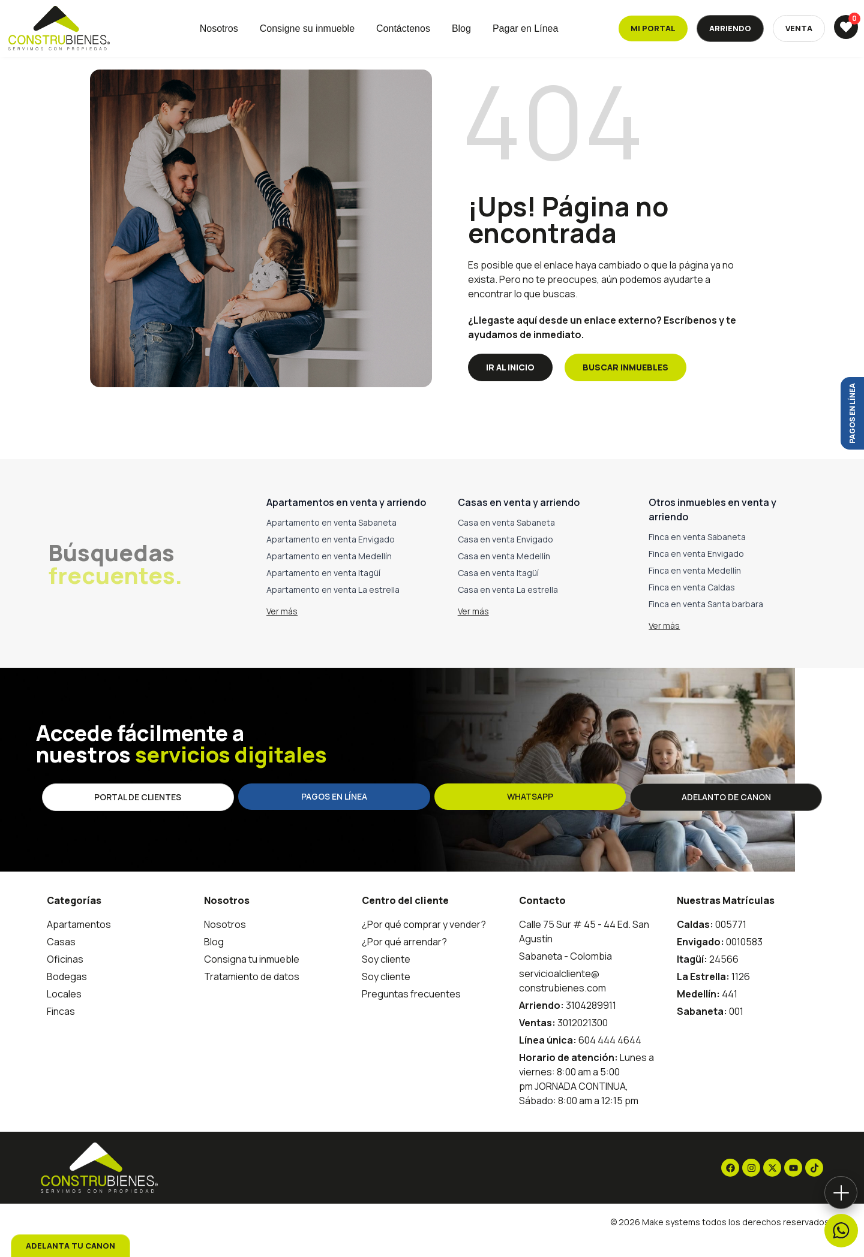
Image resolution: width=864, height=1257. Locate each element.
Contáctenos (403, 28)
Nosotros (219, 28)
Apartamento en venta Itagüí (323, 590)
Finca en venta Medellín (695, 587)
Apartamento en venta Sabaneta (331, 539)
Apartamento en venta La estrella (333, 607)
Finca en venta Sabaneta (697, 554)
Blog (461, 28)
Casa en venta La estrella (508, 607)
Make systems (671, 1239)
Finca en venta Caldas (692, 604)
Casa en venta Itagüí (498, 590)
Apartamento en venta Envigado (330, 556)
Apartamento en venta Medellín (329, 573)
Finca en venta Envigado (696, 571)
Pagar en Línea (525, 28)
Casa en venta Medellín (504, 573)
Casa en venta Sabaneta (506, 539)
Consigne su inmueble (307, 28)
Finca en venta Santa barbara (706, 621)
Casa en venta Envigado (505, 556)
